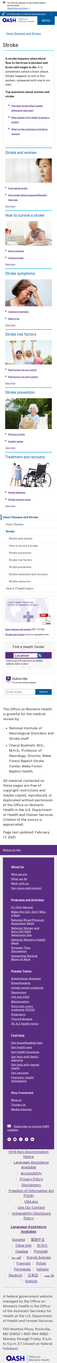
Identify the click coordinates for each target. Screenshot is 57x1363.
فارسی (49, 1275)
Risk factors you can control (22, 370)
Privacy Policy (31, 1179)
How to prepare (16, 251)
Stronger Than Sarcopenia (21, 949)
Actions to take (16, 258)
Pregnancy (18, 1014)
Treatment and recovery (25, 457)
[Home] (18, 22)
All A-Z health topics (24, 1023)
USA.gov (31, 1201)
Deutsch (15, 1275)
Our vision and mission (26, 888)
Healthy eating (15, 441)
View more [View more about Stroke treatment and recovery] (10, 506)
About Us (17, 866)
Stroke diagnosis (16, 492)
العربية (16, 1257)
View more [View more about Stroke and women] (10, 206)
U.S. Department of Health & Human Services (25, 14)
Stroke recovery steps (19, 499)
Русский (41, 1251)
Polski (41, 1263)
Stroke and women (20, 538)
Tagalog (21, 1251)
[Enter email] (20, 692)
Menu (46, 20)
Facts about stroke (17, 188)
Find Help (17, 1035)
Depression (18, 992)
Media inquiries (21, 1109)
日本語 (33, 1275)
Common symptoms (18, 312)
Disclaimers (31, 1185)
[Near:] (27, 655)
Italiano (42, 1269)
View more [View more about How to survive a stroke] (10, 264)
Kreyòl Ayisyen (39, 1257)
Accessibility (31, 1173)
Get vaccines (20, 1072)
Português (22, 1269)
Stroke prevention (20, 567)
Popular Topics (21, 971)
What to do (13, 319)
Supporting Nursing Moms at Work (24, 957)
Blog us (16, 1100)
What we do (19, 879)
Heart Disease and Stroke (20, 517)
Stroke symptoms (20, 552)
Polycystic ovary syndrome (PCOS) (23, 1008)
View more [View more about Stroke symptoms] (10, 325)
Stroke (10, 531)
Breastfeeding (20, 983)
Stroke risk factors (20, 560)
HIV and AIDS (20, 997)
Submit (43, 691)
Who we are (19, 874)
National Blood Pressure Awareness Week (27, 921)
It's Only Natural (22, 907)
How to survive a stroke (23, 545)
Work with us (20, 883)
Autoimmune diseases (26, 978)
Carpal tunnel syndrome (27, 987)
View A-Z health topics (20, 588)
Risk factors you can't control (23, 377)
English (31, 1281)
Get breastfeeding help (26, 1042)
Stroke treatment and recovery (28, 574)
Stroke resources (19, 581)
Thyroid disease (21, 1019)
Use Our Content (31, 1207)
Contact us (18, 1104)
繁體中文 (38, 1239)
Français (23, 1263)
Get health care (21, 1047)
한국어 (42, 1245)
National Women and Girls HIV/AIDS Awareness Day (25, 931)
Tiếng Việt (23, 1245)
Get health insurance (25, 1052)
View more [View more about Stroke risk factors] (10, 383)
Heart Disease (14, 524)
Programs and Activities (27, 900)
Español (18, 1239)
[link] (10, 1126)
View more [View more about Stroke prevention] (10, 448)
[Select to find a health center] (40, 655)
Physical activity (16, 434)
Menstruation (20, 1001)
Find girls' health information (22, 1079)
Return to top (12, 850)
